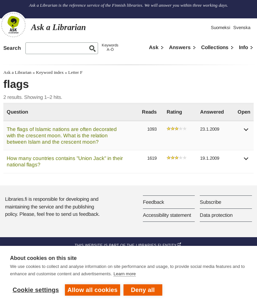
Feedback (153, 202)
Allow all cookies (93, 290)
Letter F (75, 72)
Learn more (124, 273)
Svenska (241, 27)
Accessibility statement (167, 215)
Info (243, 47)
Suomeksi (220, 27)
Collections (215, 47)
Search (12, 48)
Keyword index (50, 72)
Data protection (216, 215)
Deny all (143, 290)
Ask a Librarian (17, 72)
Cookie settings (36, 290)
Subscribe (210, 202)
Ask (154, 47)
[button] (246, 131)
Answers (180, 47)
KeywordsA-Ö (110, 47)
